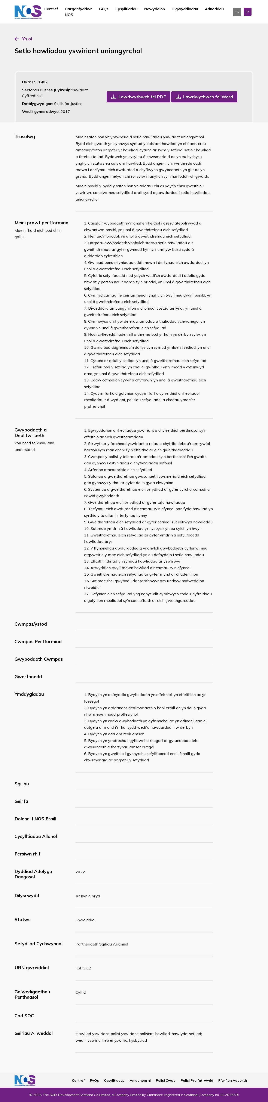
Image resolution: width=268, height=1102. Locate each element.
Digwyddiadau (185, 8)
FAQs (104, 8)
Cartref (51, 8)
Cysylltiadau (126, 8)
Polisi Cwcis (166, 1080)
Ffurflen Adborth (232, 1080)
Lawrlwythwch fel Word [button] (208, 96)
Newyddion (154, 8)
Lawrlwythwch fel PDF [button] (142, 96)
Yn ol (27, 38)
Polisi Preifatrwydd (197, 1080)
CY (248, 12)
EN (237, 12)
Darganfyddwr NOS (78, 11)
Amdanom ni (140, 1080)
